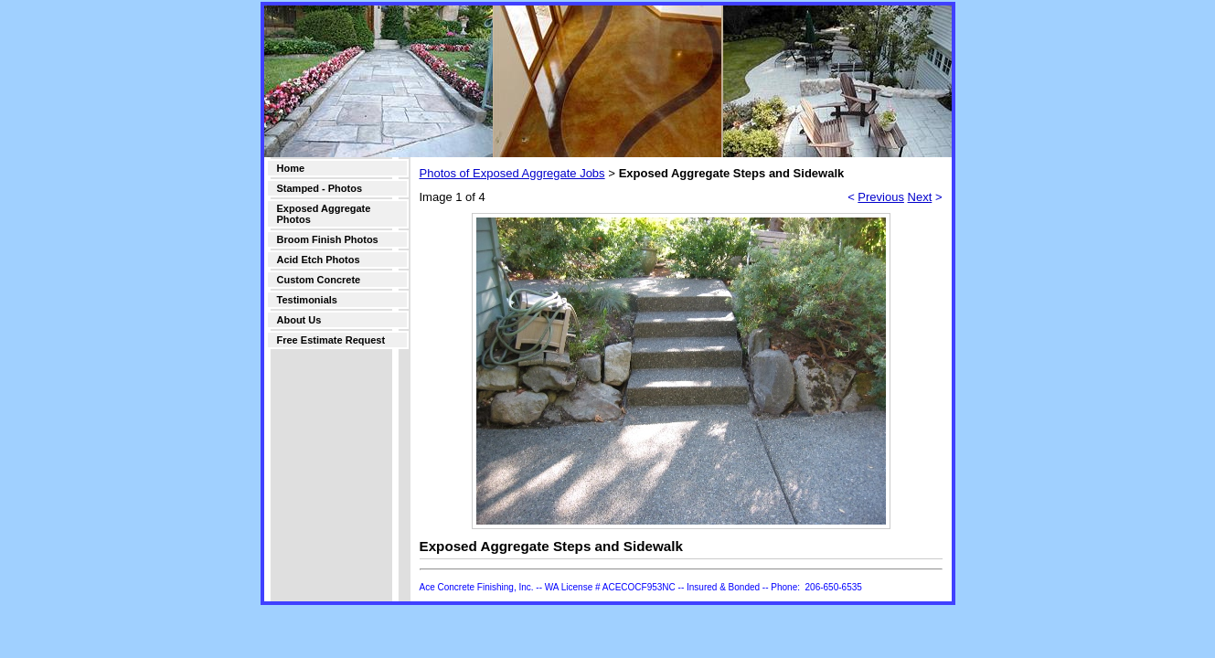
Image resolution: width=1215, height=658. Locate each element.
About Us (299, 319)
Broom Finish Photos (327, 239)
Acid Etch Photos (318, 259)
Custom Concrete (319, 279)
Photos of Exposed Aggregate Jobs (512, 173)
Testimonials (307, 299)
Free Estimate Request (331, 339)
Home (291, 168)
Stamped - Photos (320, 188)
